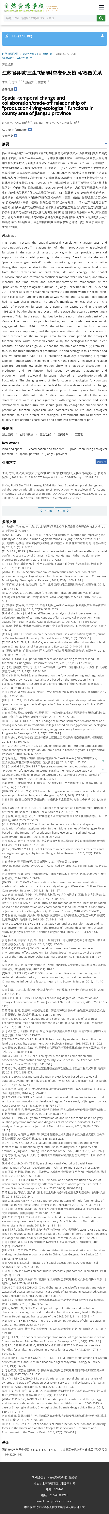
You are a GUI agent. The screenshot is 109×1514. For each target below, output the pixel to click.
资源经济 (7, 64)
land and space (12, 449)
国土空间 (7, 434)
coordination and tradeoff (46, 449)
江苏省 (79, 434)
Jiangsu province (57, 454)
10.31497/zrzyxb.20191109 (17, 58)
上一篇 (46, 511)
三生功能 (45, 434)
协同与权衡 (26, 434)
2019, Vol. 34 (30, 54)
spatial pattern (29, 454)
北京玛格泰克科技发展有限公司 (54, 1507)
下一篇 (63, 511)
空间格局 (63, 434)
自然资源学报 (10, 54)
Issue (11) (47, 54)
